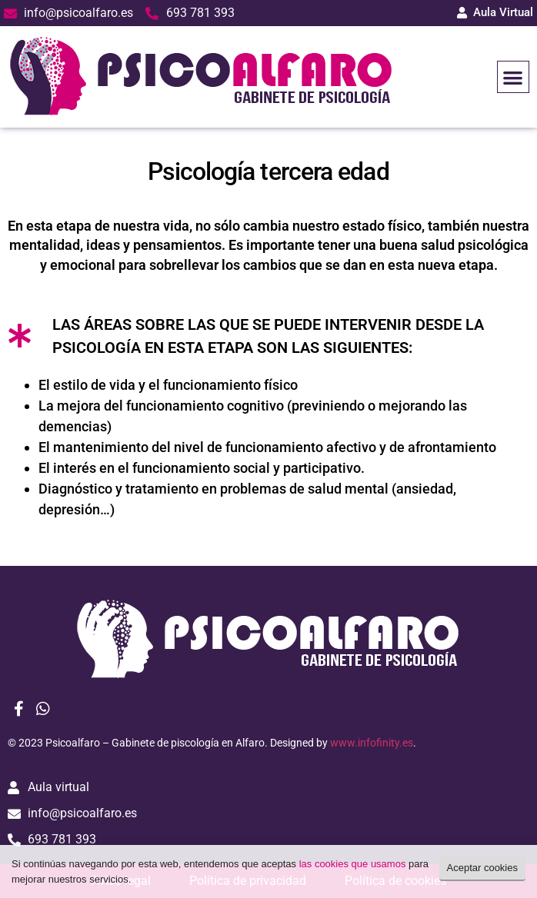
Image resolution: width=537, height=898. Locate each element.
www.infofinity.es (371, 743)
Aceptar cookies (483, 867)
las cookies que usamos (352, 864)
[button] (513, 77)
